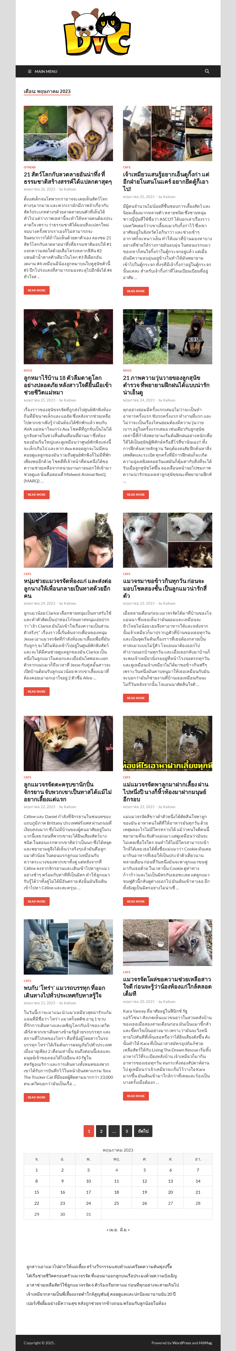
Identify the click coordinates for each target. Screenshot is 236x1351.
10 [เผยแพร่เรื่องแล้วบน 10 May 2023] (88, 1180)
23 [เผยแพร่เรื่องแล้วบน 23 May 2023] (62, 1203)
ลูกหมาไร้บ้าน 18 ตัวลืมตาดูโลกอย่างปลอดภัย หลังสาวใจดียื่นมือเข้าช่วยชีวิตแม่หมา (68, 385)
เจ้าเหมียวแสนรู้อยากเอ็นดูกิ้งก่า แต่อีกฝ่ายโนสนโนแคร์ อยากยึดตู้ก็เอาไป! (166, 181)
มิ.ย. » (125, 1229)
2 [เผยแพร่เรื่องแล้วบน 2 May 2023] (62, 1169)
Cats (126, 167)
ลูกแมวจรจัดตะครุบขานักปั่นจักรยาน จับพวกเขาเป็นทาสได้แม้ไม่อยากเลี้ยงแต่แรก (68, 791)
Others (30, 167)
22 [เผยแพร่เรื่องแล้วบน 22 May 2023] (36, 1203)
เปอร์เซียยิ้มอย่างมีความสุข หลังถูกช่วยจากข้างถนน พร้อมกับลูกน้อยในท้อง (96, 1303)
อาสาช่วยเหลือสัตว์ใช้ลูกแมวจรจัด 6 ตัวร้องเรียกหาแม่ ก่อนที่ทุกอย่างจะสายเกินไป (102, 1284)
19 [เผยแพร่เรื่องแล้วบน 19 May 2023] (144, 1192)
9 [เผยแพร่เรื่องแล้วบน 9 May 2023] (62, 1180)
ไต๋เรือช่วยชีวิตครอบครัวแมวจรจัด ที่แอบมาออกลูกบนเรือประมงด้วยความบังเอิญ (101, 1275)
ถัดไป (143, 1131)
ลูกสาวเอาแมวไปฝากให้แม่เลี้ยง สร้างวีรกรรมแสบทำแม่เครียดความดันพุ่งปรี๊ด (99, 1266)
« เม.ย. (112, 1229)
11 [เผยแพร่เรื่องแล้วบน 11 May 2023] (116, 1180)
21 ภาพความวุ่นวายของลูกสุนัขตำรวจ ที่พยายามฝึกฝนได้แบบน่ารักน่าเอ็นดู (166, 385)
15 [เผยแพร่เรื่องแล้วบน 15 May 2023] (36, 1192)
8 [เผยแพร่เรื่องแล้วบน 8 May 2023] (36, 1180)
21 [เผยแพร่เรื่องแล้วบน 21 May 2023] (198, 1192)
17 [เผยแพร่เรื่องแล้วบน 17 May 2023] (88, 1192)
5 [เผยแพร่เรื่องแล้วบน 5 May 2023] (144, 1169)
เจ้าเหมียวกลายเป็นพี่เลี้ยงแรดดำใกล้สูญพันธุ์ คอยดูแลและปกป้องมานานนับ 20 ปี (101, 1293)
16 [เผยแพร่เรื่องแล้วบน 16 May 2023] (62, 1192)
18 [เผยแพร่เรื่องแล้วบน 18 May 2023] (116, 1192)
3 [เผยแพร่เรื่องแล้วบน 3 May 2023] (88, 1169)
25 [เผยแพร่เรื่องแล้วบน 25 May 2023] (116, 1203)
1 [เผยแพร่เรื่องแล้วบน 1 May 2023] (36, 1169)
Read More (35, 289)
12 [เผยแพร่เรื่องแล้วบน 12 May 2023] (144, 1180)
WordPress (181, 1342)
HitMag (205, 1342)
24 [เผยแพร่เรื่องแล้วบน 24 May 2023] (88, 1203)
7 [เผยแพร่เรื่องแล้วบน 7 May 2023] (198, 1169)
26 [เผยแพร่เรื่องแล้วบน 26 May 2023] (144, 1203)
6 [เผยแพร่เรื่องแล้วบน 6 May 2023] (170, 1169)
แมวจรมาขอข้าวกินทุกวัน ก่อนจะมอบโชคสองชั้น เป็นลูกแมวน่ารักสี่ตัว (165, 588)
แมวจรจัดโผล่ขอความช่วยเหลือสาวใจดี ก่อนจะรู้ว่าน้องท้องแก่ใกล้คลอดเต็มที (167, 986)
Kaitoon (70, 189)
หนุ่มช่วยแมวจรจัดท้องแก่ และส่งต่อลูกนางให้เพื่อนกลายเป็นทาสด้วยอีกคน (67, 588)
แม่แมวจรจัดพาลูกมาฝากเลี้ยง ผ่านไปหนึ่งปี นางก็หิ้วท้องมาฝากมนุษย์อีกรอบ (165, 791)
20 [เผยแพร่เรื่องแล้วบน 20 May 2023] (170, 1192)
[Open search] (207, 71)
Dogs (28, 370)
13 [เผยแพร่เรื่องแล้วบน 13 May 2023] (170, 1180)
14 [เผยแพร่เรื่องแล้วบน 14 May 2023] (198, 1180)
